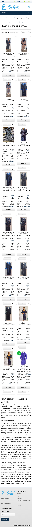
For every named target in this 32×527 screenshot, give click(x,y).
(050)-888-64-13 (6, 503)
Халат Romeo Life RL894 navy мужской (8, 233)
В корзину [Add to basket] (8, 75)
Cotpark (27, 150)
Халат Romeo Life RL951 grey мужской (8, 98)
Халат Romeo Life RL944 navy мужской (23, 98)
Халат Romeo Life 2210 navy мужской (8, 278)
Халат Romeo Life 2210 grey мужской (23, 278)
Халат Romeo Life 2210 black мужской (8, 322)
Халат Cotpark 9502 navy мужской (8, 367)
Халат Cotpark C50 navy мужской (23, 143)
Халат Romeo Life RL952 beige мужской (23, 54)
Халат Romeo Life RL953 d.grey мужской (8, 54)
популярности (15, 32)
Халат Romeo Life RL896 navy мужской (8, 188)
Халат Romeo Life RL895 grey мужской (23, 188)
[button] (3, 1)
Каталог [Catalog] (4, 13)
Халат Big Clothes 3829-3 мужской (23, 367)
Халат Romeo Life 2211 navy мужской (23, 233)
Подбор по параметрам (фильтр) (16, 22)
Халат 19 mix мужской (8, 142)
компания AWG (28, 525)
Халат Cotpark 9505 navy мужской (23, 322)
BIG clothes (28, 374)
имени (24, 32)
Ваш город (17, 1)
